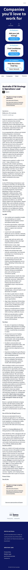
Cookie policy (17, 518)
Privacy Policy (6, 476)
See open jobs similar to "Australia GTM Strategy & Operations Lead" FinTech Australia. (14, 104)
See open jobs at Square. (12, 100)
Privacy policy (10, 518)
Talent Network (14, 69)
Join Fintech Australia (9, 556)
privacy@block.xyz (15, 429)
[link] (5, 479)
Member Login (7, 554)
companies (9, 76)
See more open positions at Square (14, 502)
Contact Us (14, 39)
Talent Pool (14, 54)
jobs (2, 76)
